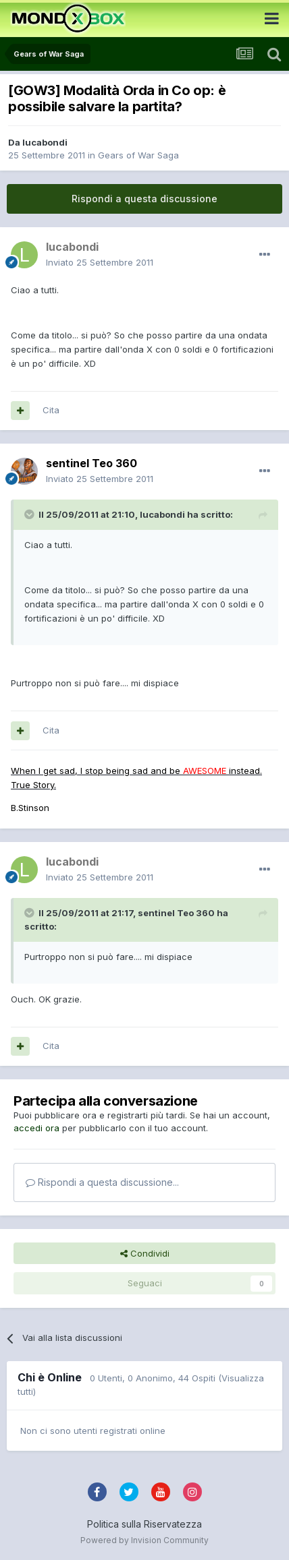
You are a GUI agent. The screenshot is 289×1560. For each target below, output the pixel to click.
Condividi (144, 1253)
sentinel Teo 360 (91, 463)
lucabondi (45, 142)
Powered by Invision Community (144, 1540)
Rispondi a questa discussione (144, 198)
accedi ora (36, 1127)
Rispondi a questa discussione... (102, 1182)
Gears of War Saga (138, 155)
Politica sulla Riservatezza (144, 1524)
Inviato (99, 262)
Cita (51, 409)
